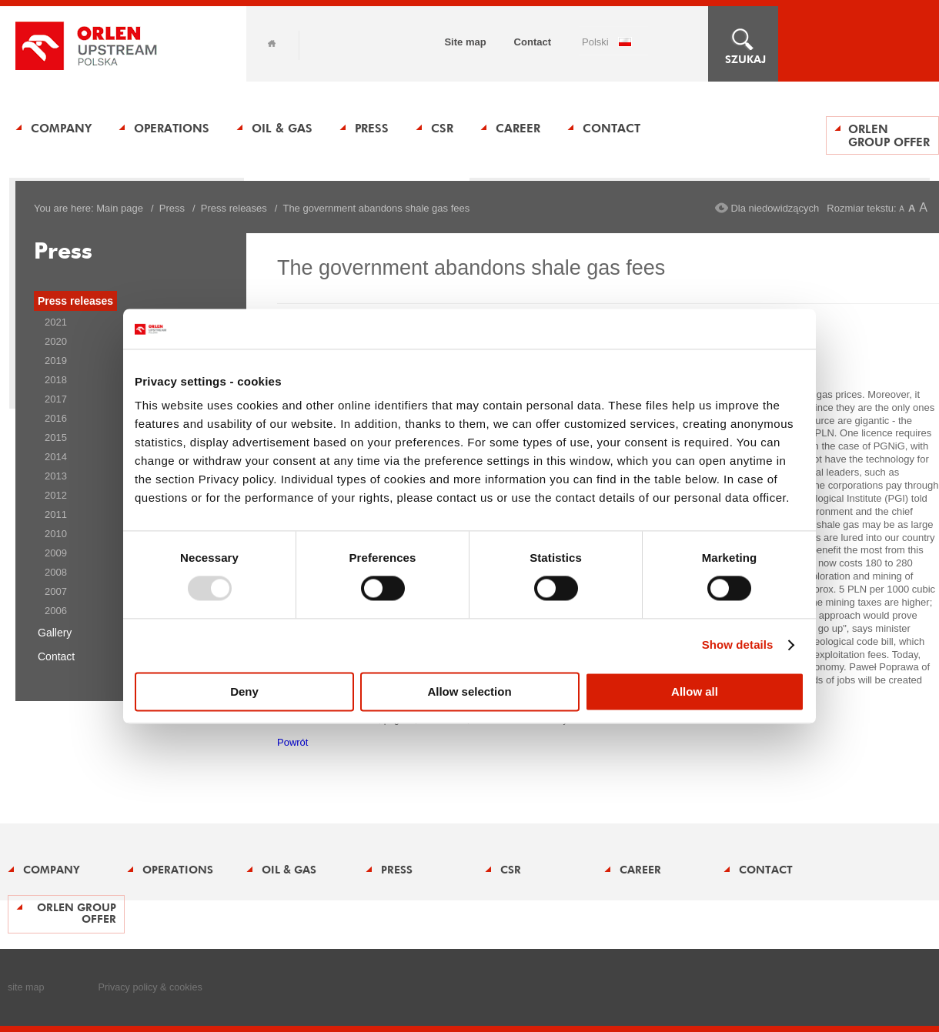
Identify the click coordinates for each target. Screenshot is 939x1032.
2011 (56, 514)
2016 (56, 418)
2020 (56, 341)
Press (372, 128)
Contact (532, 42)
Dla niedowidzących (774, 208)
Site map (465, 42)
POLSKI (595, 42)
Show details (738, 645)
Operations (171, 128)
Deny (244, 691)
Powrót (292, 742)
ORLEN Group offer (889, 135)
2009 (56, 553)
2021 (56, 322)
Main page (119, 208)
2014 (56, 457)
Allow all (694, 691)
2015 (56, 437)
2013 (56, 476)
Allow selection (469, 691)
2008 (56, 572)
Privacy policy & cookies (150, 987)
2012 (56, 495)
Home (272, 43)
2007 (56, 591)
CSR (442, 128)
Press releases (234, 208)
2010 (56, 533)
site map (26, 987)
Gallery (55, 632)
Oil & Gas (282, 128)
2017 (56, 399)
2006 (56, 610)
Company (61, 128)
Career (518, 128)
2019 (56, 360)
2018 (56, 380)
